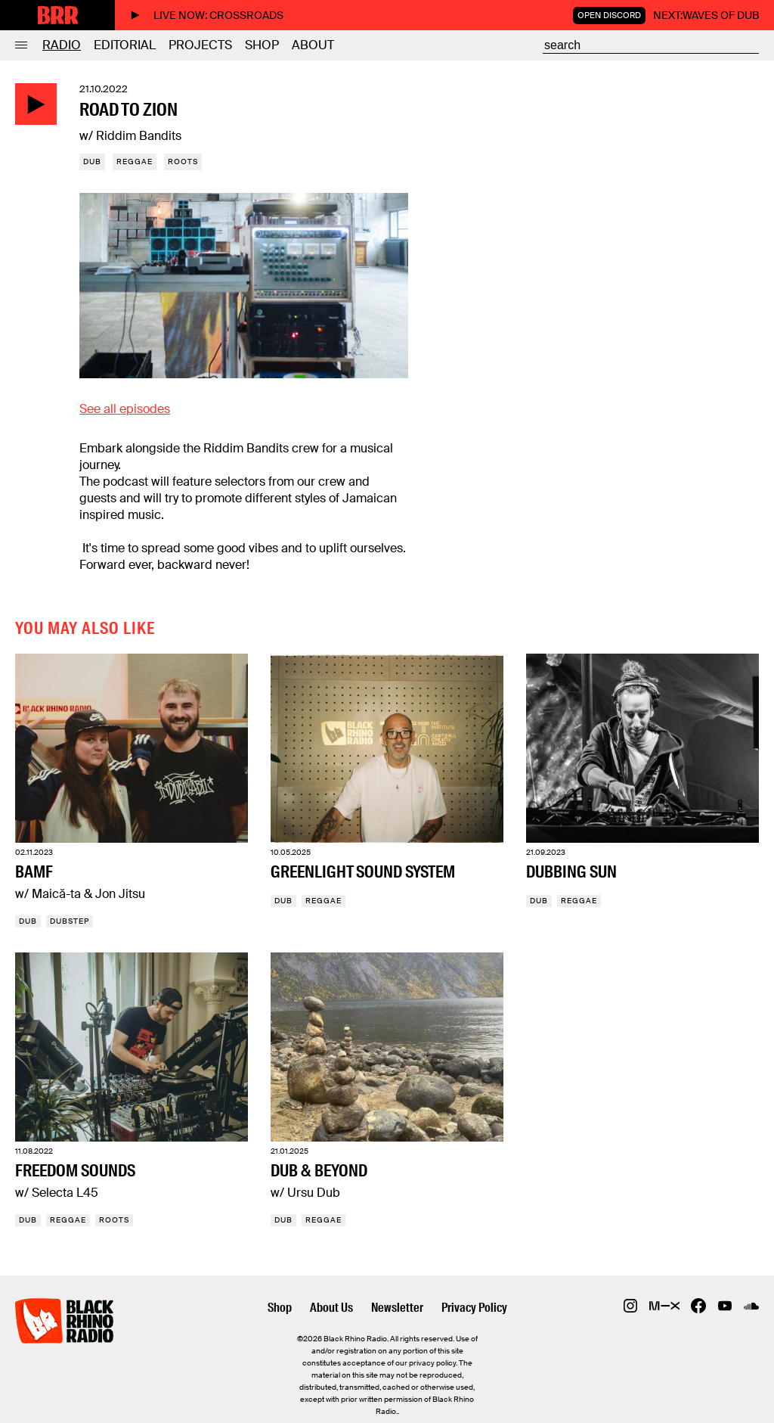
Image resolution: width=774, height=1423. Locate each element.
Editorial (125, 45)
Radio (61, 45)
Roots (183, 161)
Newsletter (397, 1308)
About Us (331, 1308)
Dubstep (69, 921)
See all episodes (124, 409)
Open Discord (609, 15)
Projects (200, 45)
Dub (92, 161)
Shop (262, 45)
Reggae (134, 161)
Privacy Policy (474, 1308)
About (313, 45)
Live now (206, 15)
